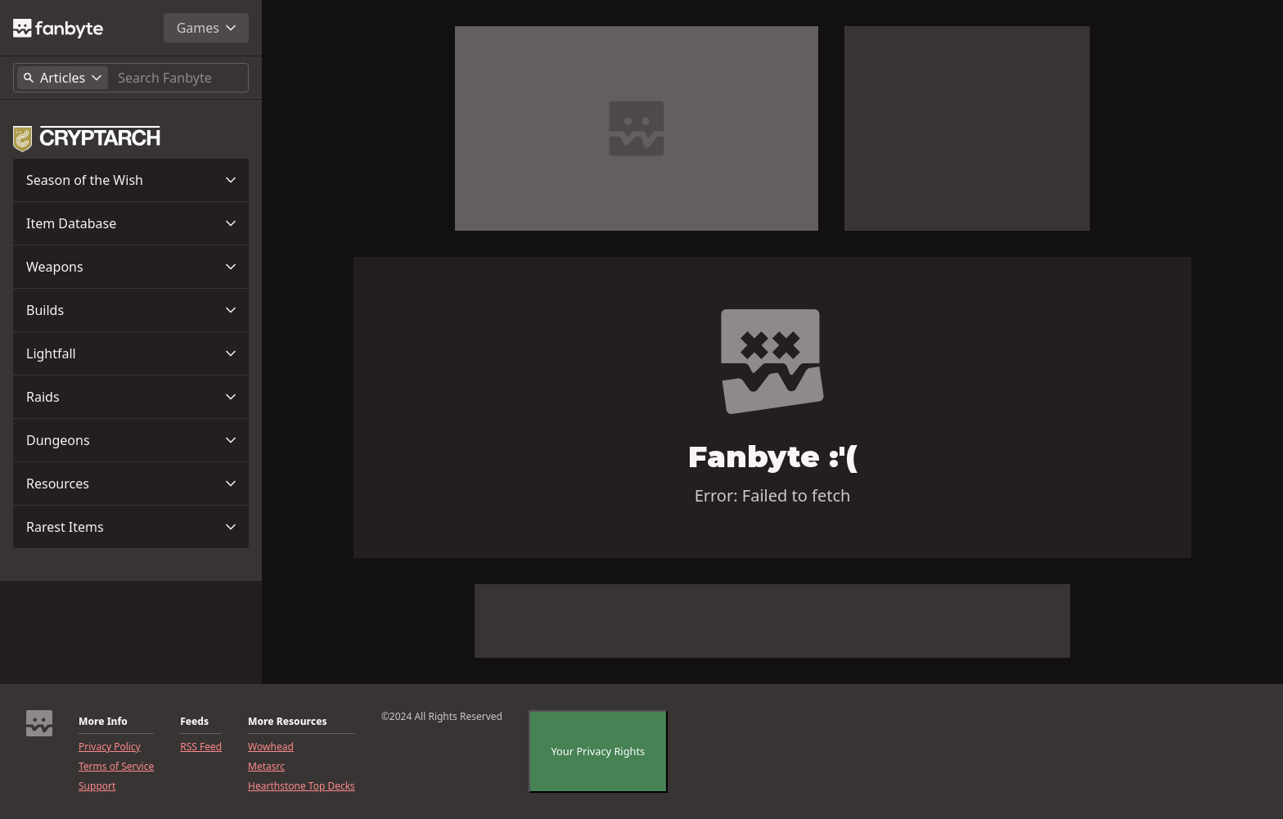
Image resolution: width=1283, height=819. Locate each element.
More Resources (287, 721)
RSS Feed (201, 747)
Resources (57, 483)
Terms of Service (116, 766)
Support (97, 786)
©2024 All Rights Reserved (441, 716)
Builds (45, 310)
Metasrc (266, 766)
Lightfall (51, 353)
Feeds (194, 721)
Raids (43, 397)
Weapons (54, 267)
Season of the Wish (84, 180)
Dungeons (58, 440)
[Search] (179, 77)
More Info (103, 721)
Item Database (71, 223)
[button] (131, 180)
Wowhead (271, 747)
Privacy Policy (110, 747)
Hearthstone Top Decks (301, 786)
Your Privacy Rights (597, 751)
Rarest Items (65, 527)
